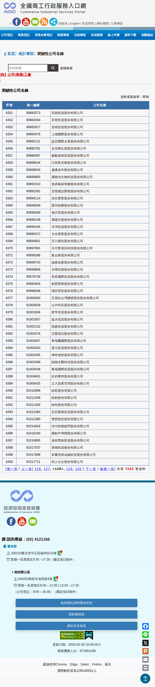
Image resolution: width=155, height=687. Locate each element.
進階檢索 (66, 68)
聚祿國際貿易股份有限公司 (70, 369)
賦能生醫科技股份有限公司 (70, 362)
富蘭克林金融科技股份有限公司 (73, 454)
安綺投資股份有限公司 (67, 127)
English (75, 23)
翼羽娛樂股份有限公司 (67, 205)
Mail (35, 22)
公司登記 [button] (7, 35)
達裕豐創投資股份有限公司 (70, 440)
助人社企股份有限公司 (67, 461)
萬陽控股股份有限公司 (67, 219)
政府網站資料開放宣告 (76, 603)
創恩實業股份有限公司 (67, 283)
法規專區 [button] (80, 35)
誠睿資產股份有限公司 (67, 262)
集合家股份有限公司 (65, 255)
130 (78, 469)
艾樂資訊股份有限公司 (67, 333)
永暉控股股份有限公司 (67, 269)
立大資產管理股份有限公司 (70, 383)
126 (38, 469)
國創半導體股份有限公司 (68, 433)
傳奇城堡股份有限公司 (67, 355)
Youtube (26, 22)
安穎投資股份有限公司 (67, 113)
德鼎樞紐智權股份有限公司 (70, 184)
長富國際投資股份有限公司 (70, 276)
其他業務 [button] (97, 35)
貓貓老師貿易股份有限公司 (70, 155)
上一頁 (26, 469)
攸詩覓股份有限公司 (65, 212)
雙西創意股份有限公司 (67, 419)
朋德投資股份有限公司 (67, 447)
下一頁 (91, 469)
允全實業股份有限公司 (67, 234)
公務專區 (117, 23)
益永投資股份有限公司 (67, 319)
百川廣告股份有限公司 (67, 241)
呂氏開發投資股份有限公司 (70, 412)
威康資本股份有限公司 (67, 170)
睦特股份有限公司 (64, 405)
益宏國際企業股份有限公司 (70, 141)
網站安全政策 (76, 625)
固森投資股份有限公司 (67, 326)
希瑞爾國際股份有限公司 (68, 340)
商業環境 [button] (63, 35)
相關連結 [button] (147, 35)
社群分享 (53, 22)
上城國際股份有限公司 (67, 134)
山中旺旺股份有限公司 (67, 305)
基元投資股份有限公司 (67, 348)
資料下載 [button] (130, 35)
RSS (44, 22)
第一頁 (12, 469)
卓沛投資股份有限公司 (67, 226)
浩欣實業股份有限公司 (67, 198)
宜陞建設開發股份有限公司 (70, 191)
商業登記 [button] (24, 35)
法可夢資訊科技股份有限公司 (72, 248)
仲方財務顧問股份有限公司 (70, 426)
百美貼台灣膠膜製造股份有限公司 (75, 298)
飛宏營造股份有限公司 (67, 291)
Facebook (16, 22)
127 (47, 469)
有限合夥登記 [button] (43, 35)
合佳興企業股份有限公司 (68, 148)
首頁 (11, 54)
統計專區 (26, 54)
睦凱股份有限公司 (64, 390)
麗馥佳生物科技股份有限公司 (72, 177)
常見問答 (88, 23)
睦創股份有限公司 (64, 397)
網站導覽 (102, 23)
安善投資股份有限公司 (67, 120)
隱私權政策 (77, 614)
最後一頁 (107, 469)
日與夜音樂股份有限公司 (68, 162)
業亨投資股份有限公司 (67, 312)
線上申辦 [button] (114, 35)
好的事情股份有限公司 (67, 376)
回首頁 (62, 23)
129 (69, 469)
